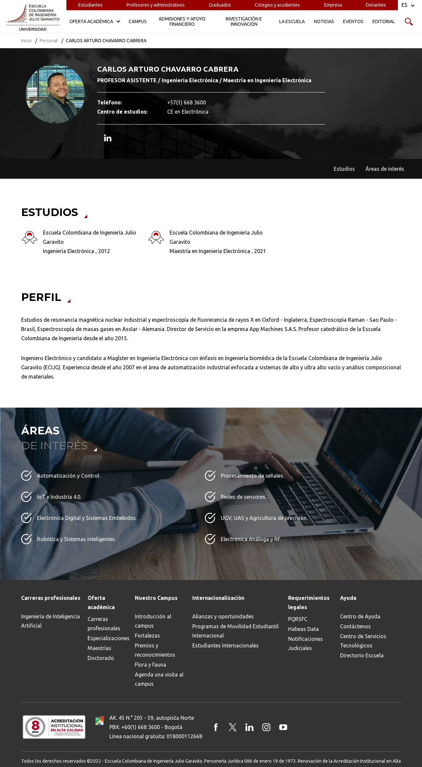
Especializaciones (109, 638)
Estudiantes (90, 5)
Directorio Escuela (362, 655)
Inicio (26, 40)
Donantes (376, 5)
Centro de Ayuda (360, 616)
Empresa (333, 5)
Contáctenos (355, 626)
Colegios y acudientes (277, 5)
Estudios (344, 169)
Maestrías (99, 648)
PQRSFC (297, 619)
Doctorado (101, 658)
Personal (49, 40)
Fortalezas (147, 636)
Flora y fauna (150, 665)
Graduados (220, 5)
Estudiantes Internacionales (225, 645)
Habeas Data (303, 629)
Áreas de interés (384, 169)
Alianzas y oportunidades (223, 616)
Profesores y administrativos (156, 5)
